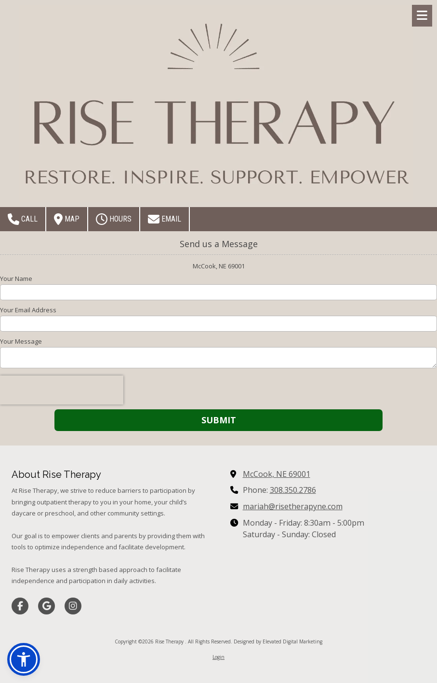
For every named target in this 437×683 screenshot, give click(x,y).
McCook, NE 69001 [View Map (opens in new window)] (276, 474)
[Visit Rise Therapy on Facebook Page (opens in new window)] (20, 606)
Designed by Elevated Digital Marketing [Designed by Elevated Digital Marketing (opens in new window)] (278, 641)
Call (23, 219)
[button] (24, 659)
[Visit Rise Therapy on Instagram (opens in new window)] (73, 606)
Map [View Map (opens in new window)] (66, 219)
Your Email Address (28, 310)
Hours (114, 219)
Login (218, 657)
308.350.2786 (293, 490)
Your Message (21, 341)
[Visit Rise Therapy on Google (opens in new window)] (46, 606)
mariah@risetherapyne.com (293, 506)
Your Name (16, 278)
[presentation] (61, 390)
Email (164, 219)
